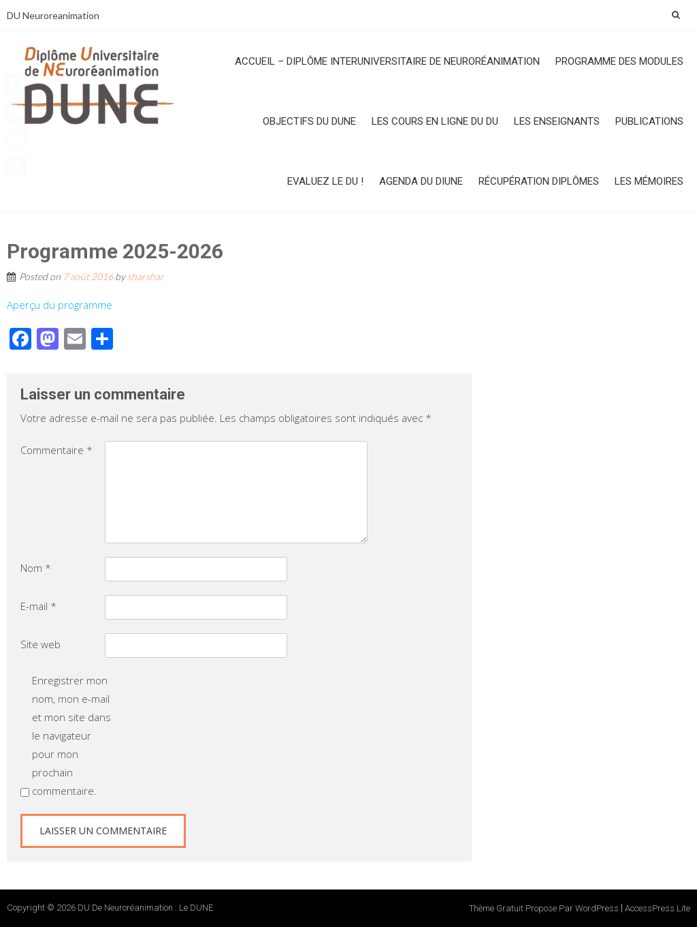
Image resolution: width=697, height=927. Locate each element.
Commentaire (56, 450)
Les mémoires (649, 181)
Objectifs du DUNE (309, 121)
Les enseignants (557, 121)
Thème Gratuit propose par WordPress (544, 908)
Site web (40, 644)
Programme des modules (619, 61)
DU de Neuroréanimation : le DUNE (145, 907)
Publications (649, 121)
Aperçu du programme (59, 304)
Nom (35, 568)
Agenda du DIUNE (421, 181)
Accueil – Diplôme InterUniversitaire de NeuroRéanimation (387, 61)
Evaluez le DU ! (325, 181)
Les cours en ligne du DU (435, 121)
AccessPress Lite (657, 908)
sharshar (145, 276)
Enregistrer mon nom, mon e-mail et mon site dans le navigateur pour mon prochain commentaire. (71, 735)
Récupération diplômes (539, 181)
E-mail (38, 606)
